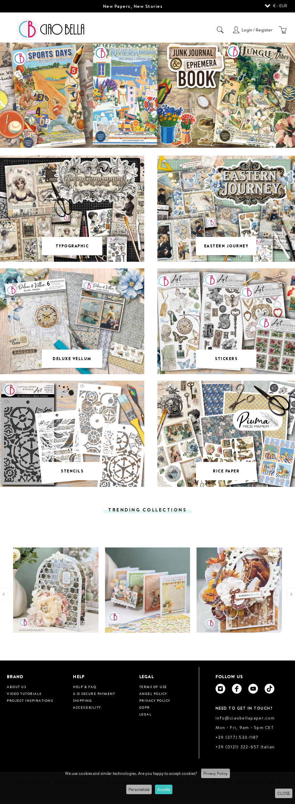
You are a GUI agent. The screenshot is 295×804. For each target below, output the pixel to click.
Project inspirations (30, 700)
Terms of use (153, 686)
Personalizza (139, 789)
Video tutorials (24, 693)
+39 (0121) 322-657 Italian (245, 747)
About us (16, 686)
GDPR (144, 707)
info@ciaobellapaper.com (245, 718)
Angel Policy (153, 693)
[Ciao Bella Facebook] (237, 689)
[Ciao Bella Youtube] (253, 689)
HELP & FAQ (84, 686)
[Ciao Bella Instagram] (220, 689)
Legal (145, 714)
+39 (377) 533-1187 (237, 737)
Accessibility (87, 707)
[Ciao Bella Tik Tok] (269, 689)
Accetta (163, 789)
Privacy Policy (215, 773)
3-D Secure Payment (94, 693)
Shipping (82, 700)
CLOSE (283, 793)
